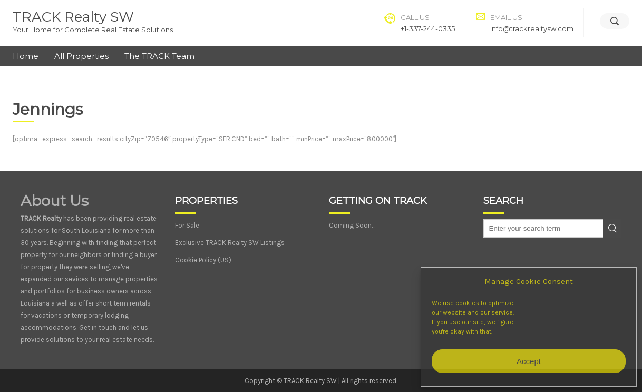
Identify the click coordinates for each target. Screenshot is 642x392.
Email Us (506, 17)
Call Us (415, 17)
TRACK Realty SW (73, 16)
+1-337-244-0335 (428, 28)
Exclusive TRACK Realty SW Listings (230, 243)
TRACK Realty (41, 218)
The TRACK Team (159, 56)
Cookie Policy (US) (203, 260)
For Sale (187, 225)
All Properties (81, 56)
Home (25, 56)
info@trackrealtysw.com (531, 28)
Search (612, 228)
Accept (529, 361)
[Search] (614, 21)
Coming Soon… (352, 225)
